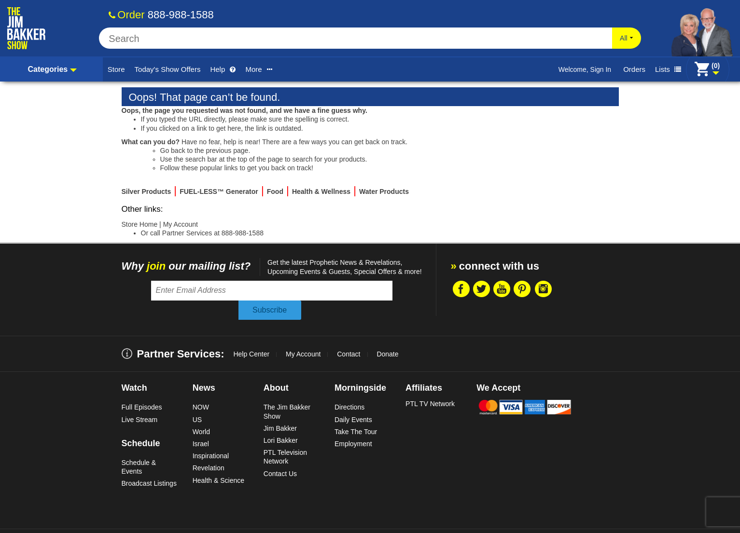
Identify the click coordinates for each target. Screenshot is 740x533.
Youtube (507, 289)
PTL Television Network (285, 437)
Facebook (466, 289)
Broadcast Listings (149, 463)
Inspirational (211, 436)
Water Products (384, 191)
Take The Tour (356, 412)
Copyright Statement (201, 521)
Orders (634, 69)
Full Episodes (142, 388)
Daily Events (353, 400)
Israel (201, 424)
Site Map (295, 521)
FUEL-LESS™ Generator (219, 191)
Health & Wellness (321, 191)
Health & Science (218, 461)
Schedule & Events (139, 447)
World (201, 412)
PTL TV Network (430, 384)
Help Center (251, 335)
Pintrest (528, 289)
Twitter (486, 289)
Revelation (208, 448)
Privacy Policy (255, 521)
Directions (349, 388)
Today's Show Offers (168, 69)
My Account (180, 224)
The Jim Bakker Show (287, 392)
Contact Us (280, 454)
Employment (353, 424)
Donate (387, 335)
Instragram (549, 289)
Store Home (140, 224)
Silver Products (146, 191)
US (197, 400)
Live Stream (140, 400)
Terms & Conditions (143, 521)
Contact (348, 335)
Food (275, 191)
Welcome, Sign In (584, 69)
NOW (201, 388)
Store (116, 69)
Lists (668, 69)
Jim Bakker (280, 408)
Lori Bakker (281, 420)
